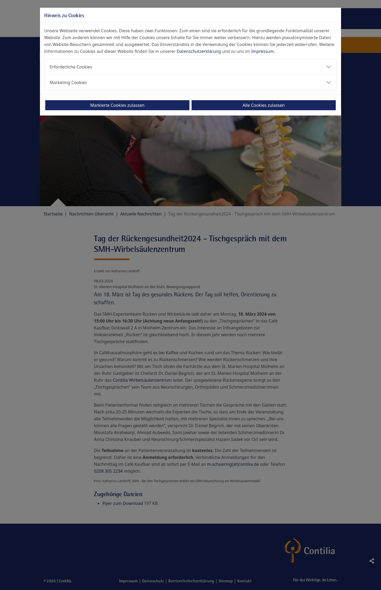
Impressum (262, 51)
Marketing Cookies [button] (68, 82)
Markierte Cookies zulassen (117, 105)
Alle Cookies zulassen (264, 105)
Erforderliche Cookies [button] (71, 67)
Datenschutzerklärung (199, 51)
